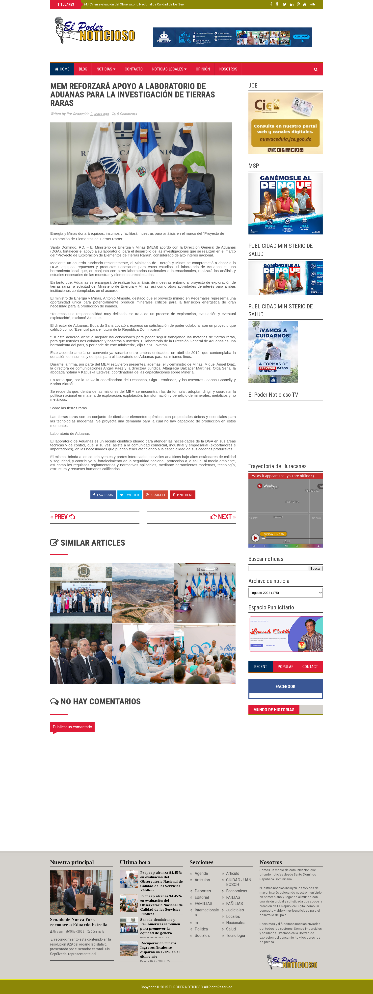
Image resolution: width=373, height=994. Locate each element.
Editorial (202, 897)
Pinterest (183, 495)
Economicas (236, 891)
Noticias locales (169, 69)
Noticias (106, 69)
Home (62, 69)
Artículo (232, 873)
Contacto (134, 69)
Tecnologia (235, 935)
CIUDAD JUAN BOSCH (238, 882)
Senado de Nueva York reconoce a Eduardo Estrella (78, 922)
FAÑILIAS (234, 903)
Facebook (103, 495)
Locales (233, 916)
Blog (83, 69)
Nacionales (235, 922)
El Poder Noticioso (186, 987)
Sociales (202, 935)
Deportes (203, 891)
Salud (231, 929)
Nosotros (228, 69)
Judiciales (235, 910)
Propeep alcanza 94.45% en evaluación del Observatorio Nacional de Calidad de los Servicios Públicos (130, 4)
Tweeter (129, 495)
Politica (201, 929)
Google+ (155, 495)
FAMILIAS (203, 903)
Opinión (203, 69)
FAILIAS (233, 897)
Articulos (202, 880)
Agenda (201, 873)
